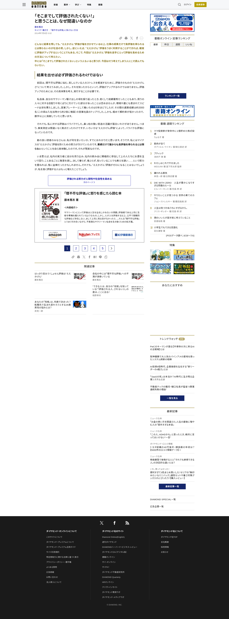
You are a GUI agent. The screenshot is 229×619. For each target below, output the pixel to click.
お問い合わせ (52, 577)
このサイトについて (54, 537)
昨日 (166, 44)
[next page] (111, 248)
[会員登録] (188, 5)
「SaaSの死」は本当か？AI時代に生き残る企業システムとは (172, 378)
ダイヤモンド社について (172, 531)
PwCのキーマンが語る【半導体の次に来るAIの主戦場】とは (172, 348)
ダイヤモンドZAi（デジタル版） (114, 552)
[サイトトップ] (51, 5)
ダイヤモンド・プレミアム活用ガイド (61, 547)
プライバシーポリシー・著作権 (58, 562)
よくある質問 (51, 567)
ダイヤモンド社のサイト (113, 531)
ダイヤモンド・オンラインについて (61, 531)
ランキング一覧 (172, 96)
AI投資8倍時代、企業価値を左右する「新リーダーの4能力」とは (172, 368)
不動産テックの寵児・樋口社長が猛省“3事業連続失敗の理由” (172, 388)
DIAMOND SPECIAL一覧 (163, 499)
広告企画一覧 (157, 506)
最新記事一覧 (172, 486)
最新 (156, 44)
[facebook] (114, 523)
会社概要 (165, 542)
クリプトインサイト (110, 587)
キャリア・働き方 (41, 30)
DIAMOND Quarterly (111, 577)
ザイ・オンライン (109, 562)
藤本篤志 (39, 27)
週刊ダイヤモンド (109, 542)
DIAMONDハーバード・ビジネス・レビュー (119, 547)
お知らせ (164, 552)
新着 (68, 5)
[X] (101, 523)
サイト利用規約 (52, 552)
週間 (178, 44)
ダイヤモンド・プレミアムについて (60, 542)
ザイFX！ (105, 567)
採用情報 (165, 547)
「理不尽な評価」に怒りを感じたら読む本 (93, 193)
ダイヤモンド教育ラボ (111, 592)
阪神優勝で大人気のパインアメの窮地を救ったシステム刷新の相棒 (172, 358)
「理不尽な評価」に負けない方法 (64, 30)
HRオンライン (108, 582)
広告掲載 (50, 572)
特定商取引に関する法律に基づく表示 (62, 557)
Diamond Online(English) (113, 537)
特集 (101, 5)
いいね (189, 44)
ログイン (175, 5)
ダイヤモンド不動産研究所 (113, 572)
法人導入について (53, 582)
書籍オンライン (108, 557)
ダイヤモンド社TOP (169, 537)
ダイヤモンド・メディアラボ (113, 597)
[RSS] (127, 523)
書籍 (112, 5)
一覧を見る (172, 398)
